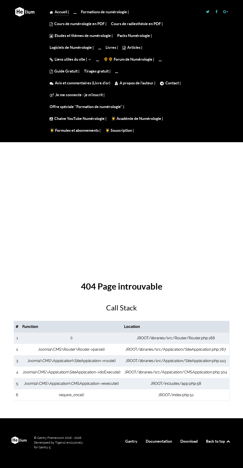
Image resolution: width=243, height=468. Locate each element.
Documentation (159, 441)
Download (189, 441)
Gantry (131, 441)
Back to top (218, 441)
